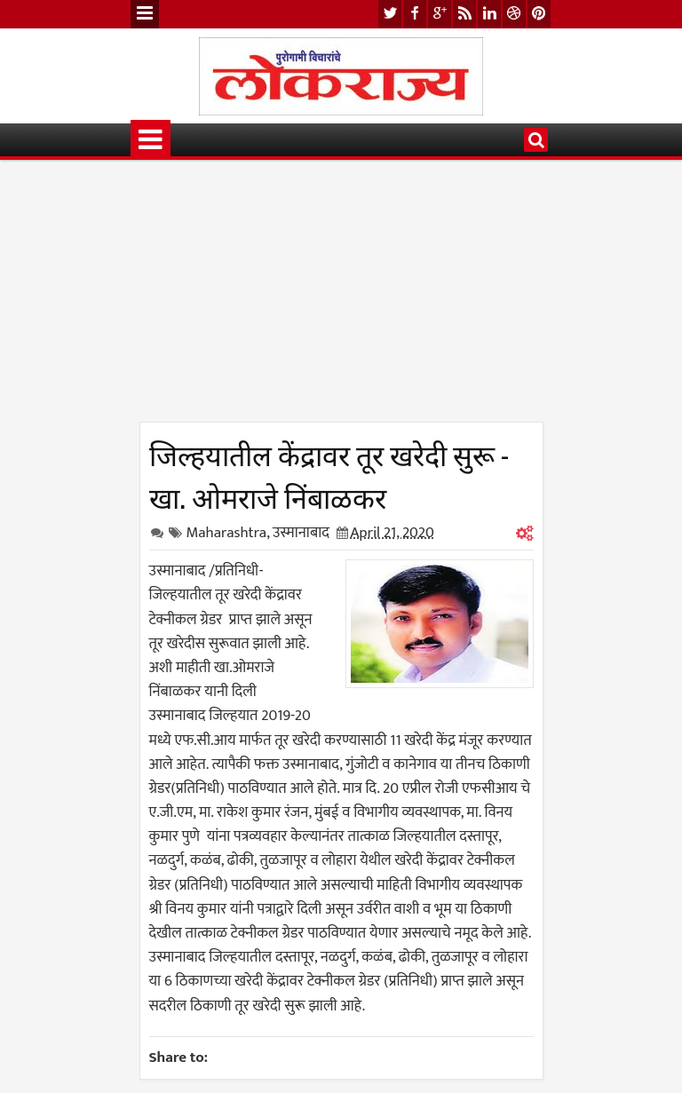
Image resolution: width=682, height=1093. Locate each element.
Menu (145, 14)
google (439, 14)
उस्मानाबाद (301, 532)
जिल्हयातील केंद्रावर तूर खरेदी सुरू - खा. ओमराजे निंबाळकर (329, 474)
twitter (389, 14)
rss (464, 14)
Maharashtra (226, 532)
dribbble (514, 14)
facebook (414, 14)
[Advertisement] (341, 297)
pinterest (539, 14)
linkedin (489, 14)
